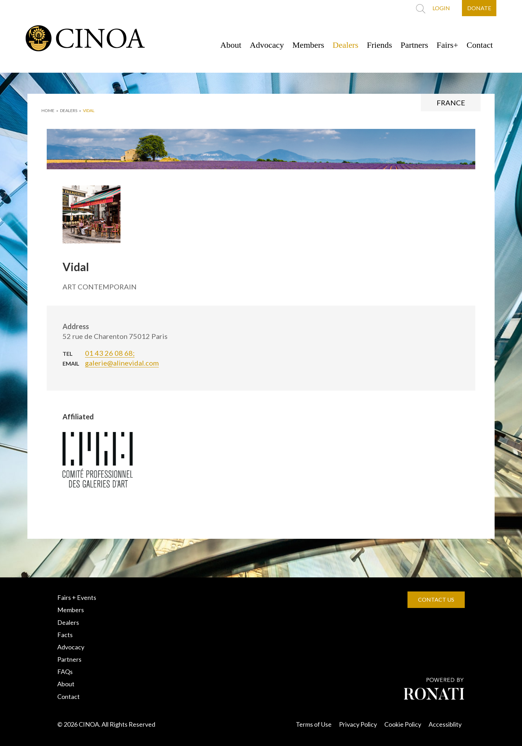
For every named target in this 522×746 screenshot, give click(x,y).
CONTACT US (436, 599)
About (230, 45)
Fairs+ (447, 45)
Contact (479, 45)
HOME (47, 110)
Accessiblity (445, 724)
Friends (379, 45)
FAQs (65, 671)
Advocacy (267, 45)
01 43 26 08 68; (110, 353)
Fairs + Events (76, 597)
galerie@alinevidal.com (122, 363)
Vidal (88, 110)
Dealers (345, 45)
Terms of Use (314, 724)
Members (308, 45)
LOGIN (441, 8)
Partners (414, 45)
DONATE (479, 8)
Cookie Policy (402, 724)
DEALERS (68, 110)
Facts (65, 635)
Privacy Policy (358, 724)
